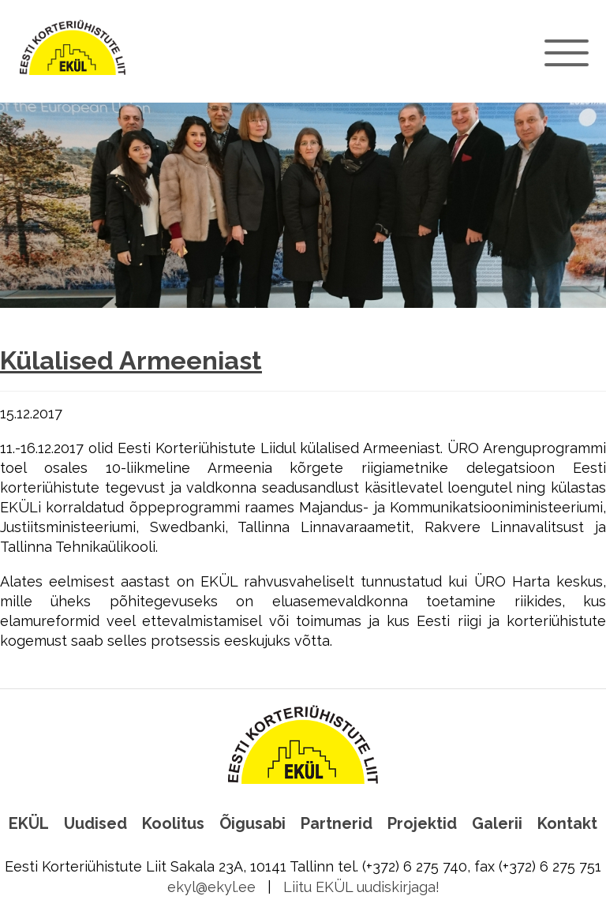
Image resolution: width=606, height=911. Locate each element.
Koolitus (173, 823)
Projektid (422, 823)
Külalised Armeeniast (131, 361)
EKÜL (29, 823)
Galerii (497, 823)
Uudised (95, 823)
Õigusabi (252, 823)
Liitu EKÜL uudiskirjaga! (361, 887)
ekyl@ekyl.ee (211, 887)
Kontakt (567, 823)
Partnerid (336, 823)
